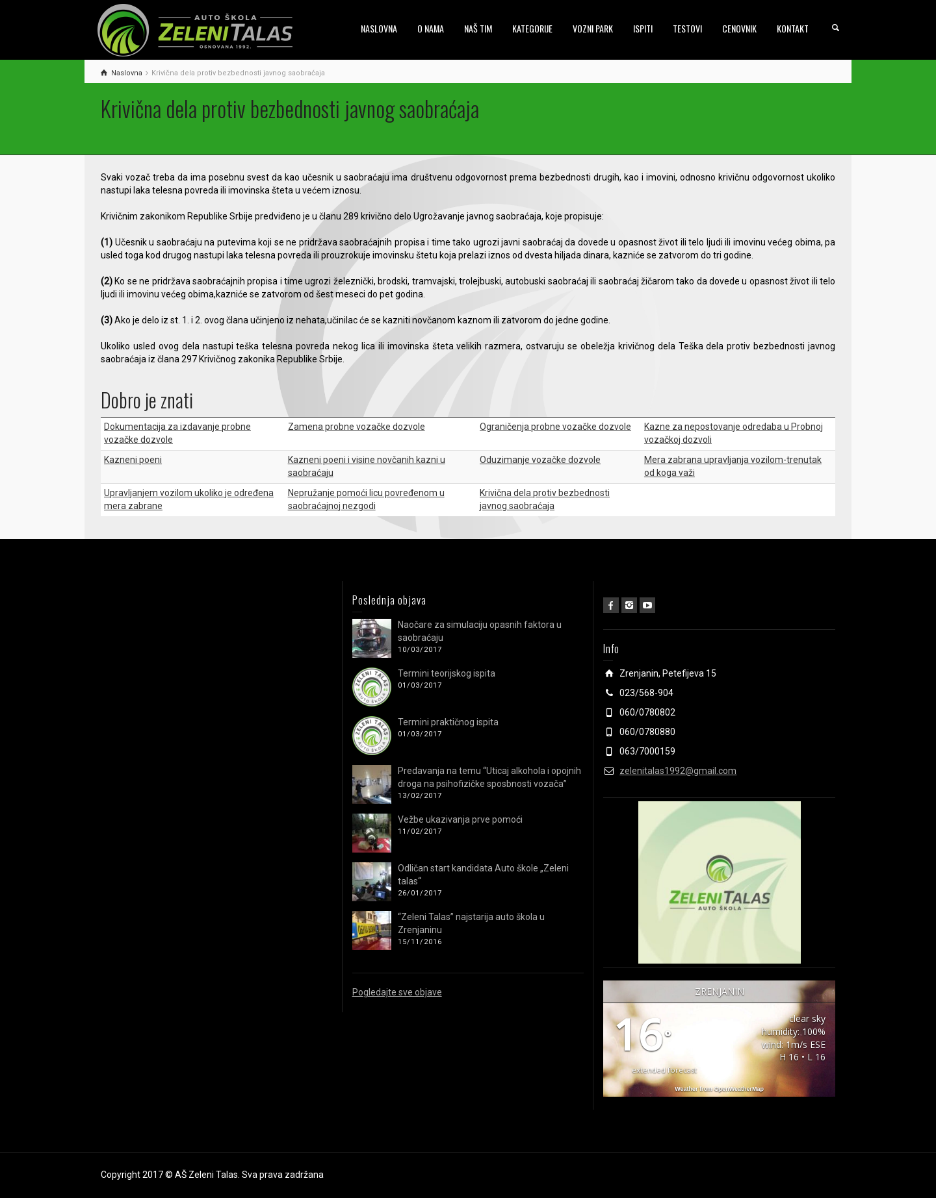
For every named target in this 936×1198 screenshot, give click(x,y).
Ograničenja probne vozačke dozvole (555, 426)
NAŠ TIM (478, 28)
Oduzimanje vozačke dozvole (540, 460)
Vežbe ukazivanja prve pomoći (460, 819)
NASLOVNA (379, 28)
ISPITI (643, 28)
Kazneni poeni (133, 460)
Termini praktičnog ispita (448, 722)
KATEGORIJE (532, 28)
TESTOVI (687, 28)
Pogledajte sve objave (397, 992)
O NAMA (430, 28)
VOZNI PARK (593, 28)
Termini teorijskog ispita (446, 673)
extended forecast (664, 1070)
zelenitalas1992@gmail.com (677, 771)
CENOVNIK (739, 28)
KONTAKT (793, 28)
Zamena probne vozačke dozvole (356, 426)
